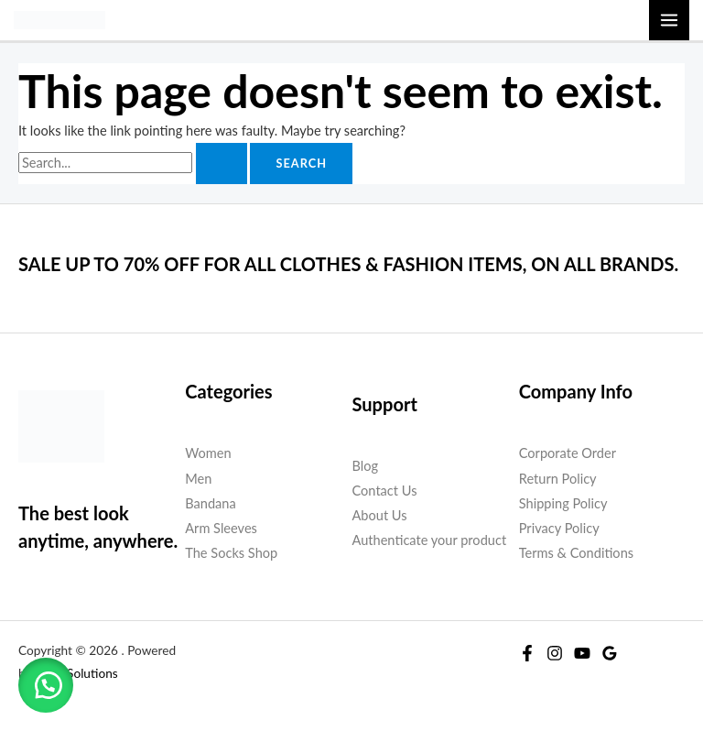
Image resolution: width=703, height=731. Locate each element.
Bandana (210, 503)
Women (208, 453)
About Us (379, 515)
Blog (365, 466)
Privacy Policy (559, 528)
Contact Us (384, 490)
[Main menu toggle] (669, 20)
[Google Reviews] (609, 653)
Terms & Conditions (576, 553)
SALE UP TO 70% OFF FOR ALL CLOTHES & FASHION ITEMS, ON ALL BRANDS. (348, 264)
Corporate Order (567, 453)
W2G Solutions (76, 673)
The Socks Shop (231, 553)
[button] (45, 685)
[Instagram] (554, 653)
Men (198, 478)
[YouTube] (582, 653)
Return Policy (558, 478)
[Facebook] (527, 653)
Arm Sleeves (221, 528)
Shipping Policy (563, 503)
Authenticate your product (429, 540)
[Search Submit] (221, 163)
